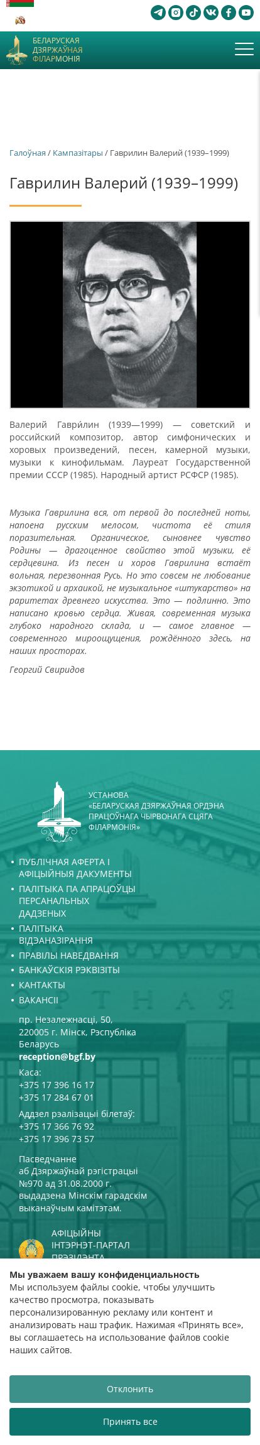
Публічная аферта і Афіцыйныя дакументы (75, 868)
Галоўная (27, 152)
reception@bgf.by (57, 1056)
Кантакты (42, 985)
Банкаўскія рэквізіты (69, 970)
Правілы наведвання (69, 955)
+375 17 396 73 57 (56, 1139)
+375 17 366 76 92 (56, 1126)
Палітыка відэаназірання (56, 934)
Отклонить (130, 1389)
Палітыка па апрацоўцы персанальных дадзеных (77, 901)
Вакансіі (38, 1000)
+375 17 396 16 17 (56, 1085)
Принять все (130, 1421)
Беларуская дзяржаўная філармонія (58, 49)
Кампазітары (78, 152)
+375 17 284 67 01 (56, 1097)
